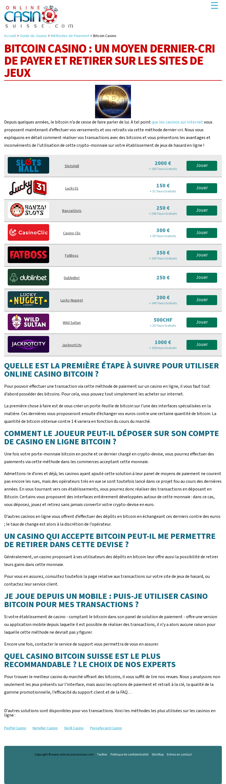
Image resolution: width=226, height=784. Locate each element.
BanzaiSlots (72, 211)
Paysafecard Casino (106, 728)
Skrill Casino (74, 728)
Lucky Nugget (72, 300)
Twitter (102, 754)
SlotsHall (72, 166)
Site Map (158, 754)
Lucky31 (71, 188)
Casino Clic (72, 233)
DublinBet (72, 278)
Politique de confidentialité (129, 754)
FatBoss (71, 255)
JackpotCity (72, 345)
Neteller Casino (45, 728)
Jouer (202, 165)
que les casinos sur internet (177, 122)
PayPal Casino (15, 728)
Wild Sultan (72, 323)
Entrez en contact (179, 754)
